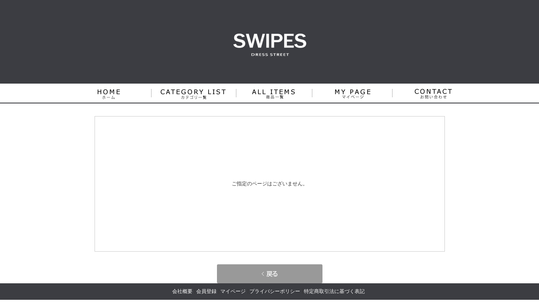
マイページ (233, 291)
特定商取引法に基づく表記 (334, 291)
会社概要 (182, 291)
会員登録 (206, 291)
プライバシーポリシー (274, 291)
